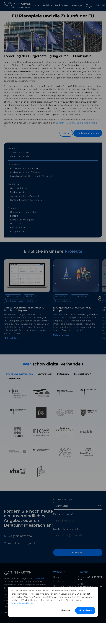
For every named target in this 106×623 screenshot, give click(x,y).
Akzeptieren (85, 610)
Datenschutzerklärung (22, 603)
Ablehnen (66, 610)
